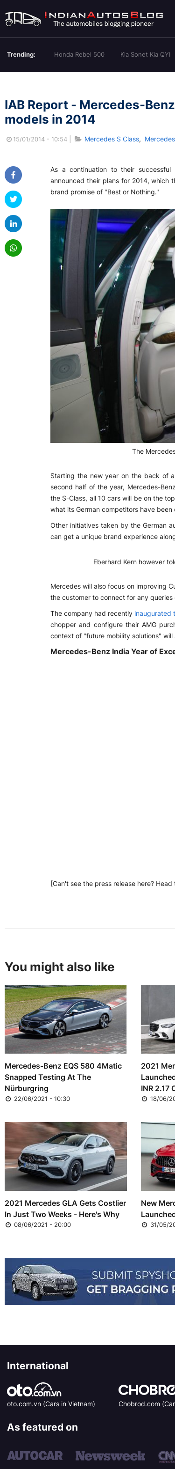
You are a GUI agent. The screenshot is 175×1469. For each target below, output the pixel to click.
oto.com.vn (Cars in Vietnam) (51, 1404)
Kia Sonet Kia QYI (145, 54)
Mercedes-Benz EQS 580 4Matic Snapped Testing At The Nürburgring (63, 1077)
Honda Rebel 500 (79, 54)
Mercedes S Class (111, 139)
